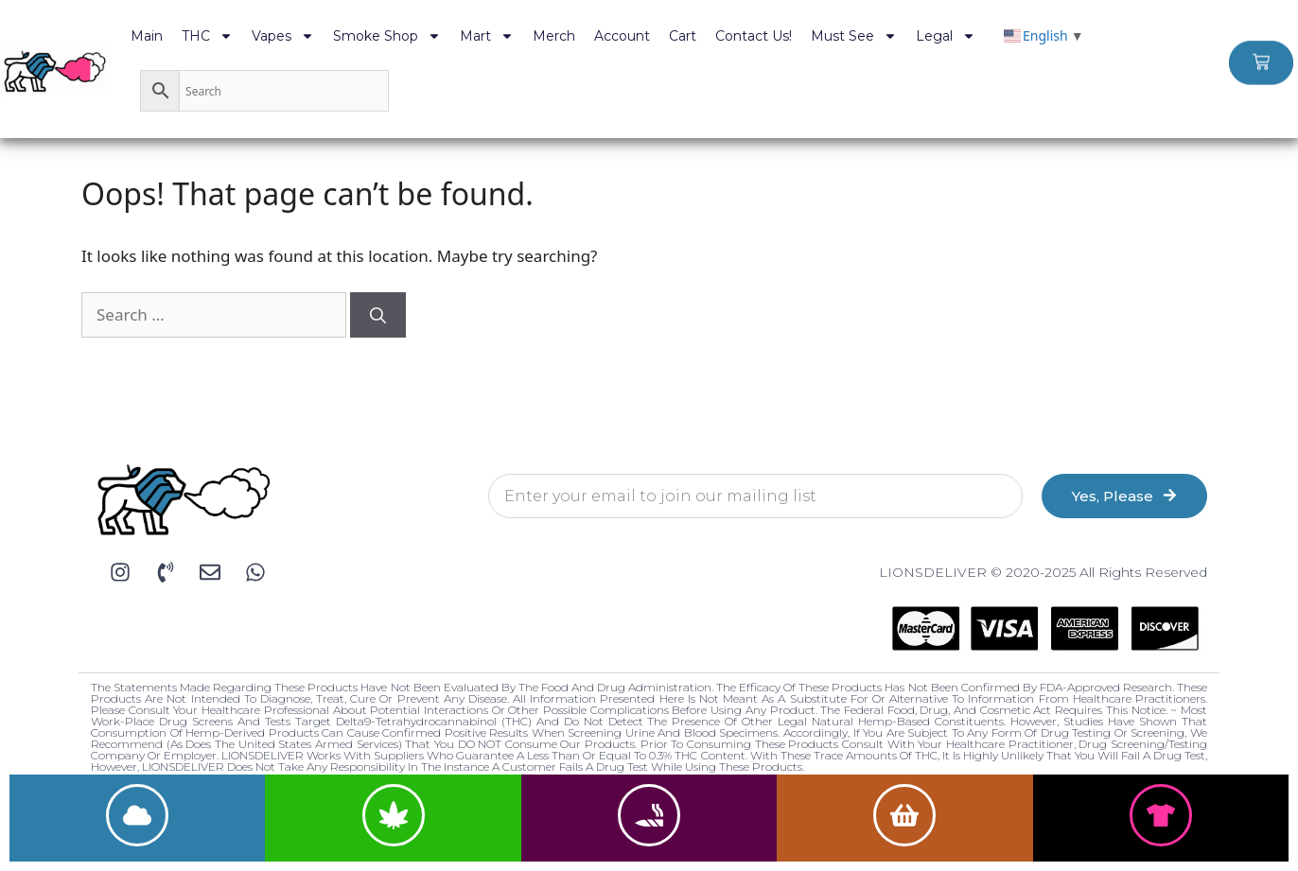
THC (207, 36)
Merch (554, 35)
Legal (945, 36)
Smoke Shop (387, 36)
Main (147, 35)
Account (622, 35)
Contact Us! (753, 35)
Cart (682, 35)
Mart (487, 36)
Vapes (283, 36)
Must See (854, 36)
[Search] (378, 315)
